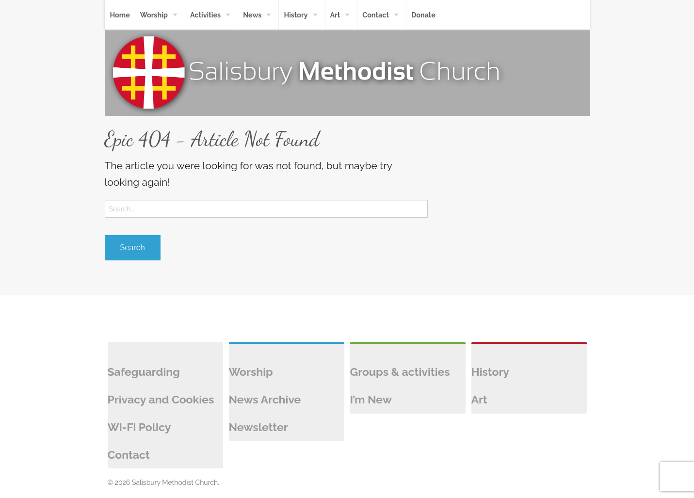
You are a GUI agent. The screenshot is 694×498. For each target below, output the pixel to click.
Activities (205, 15)
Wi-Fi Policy (139, 427)
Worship (154, 15)
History (295, 15)
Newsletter (258, 427)
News (252, 15)
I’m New (371, 399)
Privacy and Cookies (161, 399)
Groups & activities (400, 371)
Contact (375, 15)
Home (120, 15)
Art (335, 15)
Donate (423, 15)
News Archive (265, 399)
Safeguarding (144, 371)
